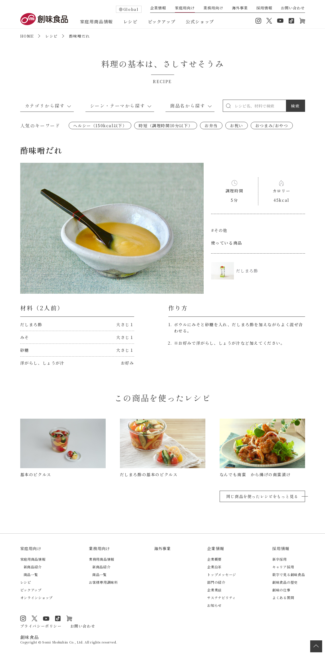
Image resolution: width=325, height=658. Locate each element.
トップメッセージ (221, 574)
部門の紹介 (216, 582)
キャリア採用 (283, 566)
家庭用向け (185, 8)
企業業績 (214, 589)
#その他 (219, 230)
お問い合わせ (293, 8)
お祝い (236, 125)
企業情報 (158, 8)
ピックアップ (162, 21)
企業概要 (214, 559)
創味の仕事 (281, 589)
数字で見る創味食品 (288, 574)
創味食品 (44, 19)
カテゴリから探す (45, 105)
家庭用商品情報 (96, 21)
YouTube (280, 20)
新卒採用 (279, 559)
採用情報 (264, 8)
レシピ (130, 21)
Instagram (258, 21)
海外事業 (240, 8)
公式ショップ (200, 21)
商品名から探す (187, 105)
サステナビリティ (221, 597)
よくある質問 (283, 597)
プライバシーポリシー (41, 626)
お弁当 (211, 125)
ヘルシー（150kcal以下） (100, 125)
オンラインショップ (302, 21)
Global (131, 9)
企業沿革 (214, 566)
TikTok (291, 21)
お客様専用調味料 (103, 582)
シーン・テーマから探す (117, 105)
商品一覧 (31, 574)
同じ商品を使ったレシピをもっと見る (262, 496)
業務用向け (213, 8)
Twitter (269, 21)
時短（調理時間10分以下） (166, 125)
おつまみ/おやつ (271, 125)
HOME (27, 36)
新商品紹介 (33, 566)
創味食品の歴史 (285, 582)
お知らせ (214, 605)
